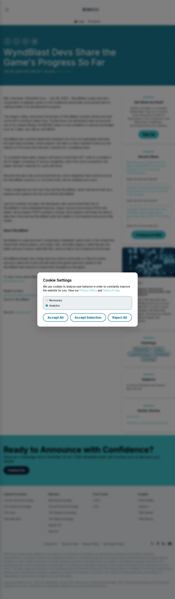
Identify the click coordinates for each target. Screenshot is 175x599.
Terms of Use (111, 290)
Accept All (56, 317)
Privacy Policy (88, 290)
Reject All (119, 317)
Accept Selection (88, 317)
